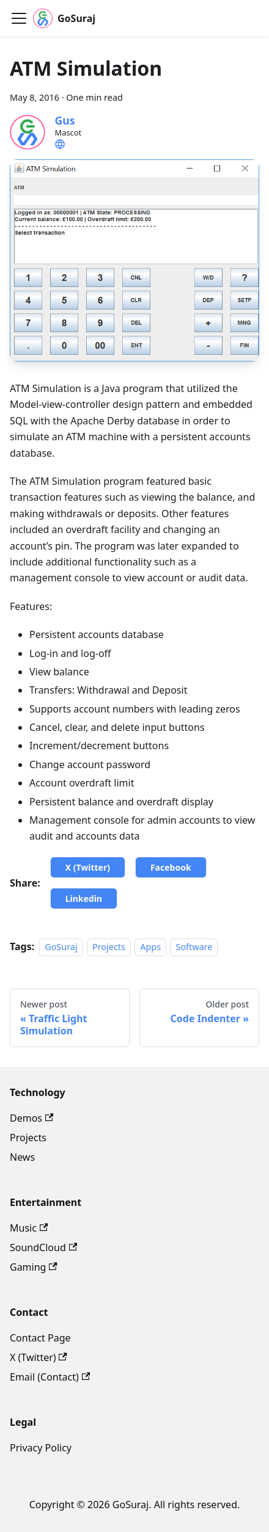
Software (193, 947)
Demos (31, 1118)
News (22, 1157)
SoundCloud (43, 1247)
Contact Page (40, 1338)
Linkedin (83, 898)
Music (29, 1228)
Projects (108, 947)
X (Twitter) (87, 867)
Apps (150, 947)
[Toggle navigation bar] (19, 18)
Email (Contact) (50, 1377)
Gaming (33, 1267)
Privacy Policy (41, 1447)
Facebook (170, 867)
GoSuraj (61, 947)
